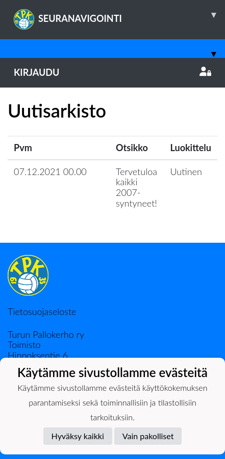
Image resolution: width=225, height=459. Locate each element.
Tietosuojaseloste (42, 311)
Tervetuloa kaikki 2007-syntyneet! (136, 187)
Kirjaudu (112, 72)
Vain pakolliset (148, 436)
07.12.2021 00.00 (50, 171)
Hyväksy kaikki (78, 436)
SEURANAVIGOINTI (119, 15)
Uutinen (186, 171)
